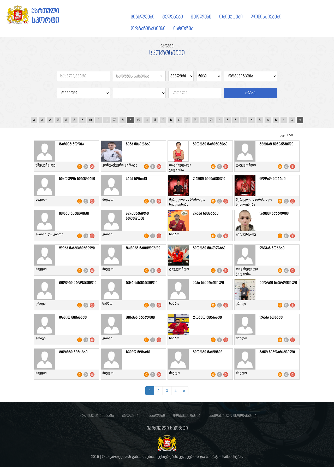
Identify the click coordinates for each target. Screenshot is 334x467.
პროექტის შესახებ (97, 416)
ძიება (250, 93)
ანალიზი (157, 416)
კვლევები (131, 416)
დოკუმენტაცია (186, 416)
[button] (139, 76)
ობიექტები (231, 17)
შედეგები (172, 17)
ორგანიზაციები (148, 28)
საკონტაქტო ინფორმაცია (233, 416)
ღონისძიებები (266, 17)
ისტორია (183, 28)
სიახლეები (142, 17)
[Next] (184, 390)
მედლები (201, 17)
